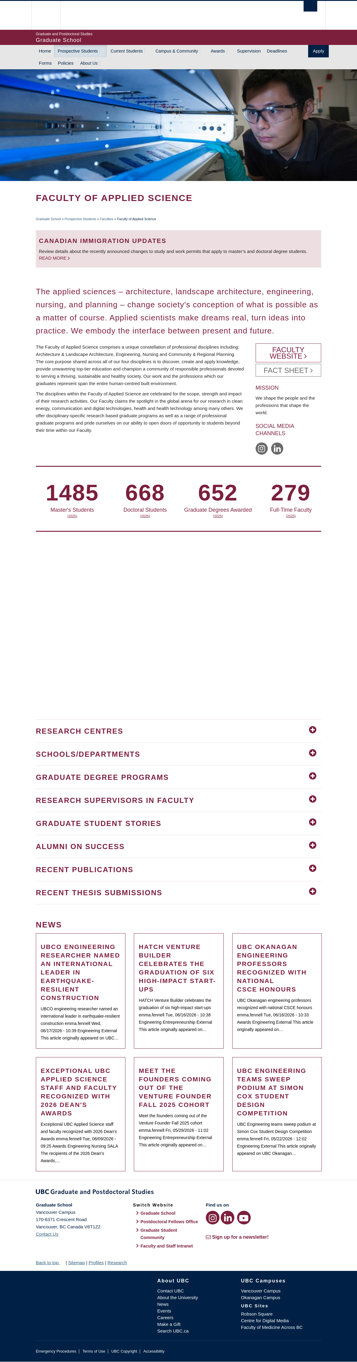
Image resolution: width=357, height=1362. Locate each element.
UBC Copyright (124, 1351)
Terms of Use (93, 1351)
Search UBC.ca (173, 1330)
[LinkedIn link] (227, 1217)
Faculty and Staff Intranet (167, 1246)
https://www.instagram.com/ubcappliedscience (262, 448)
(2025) (94, 516)
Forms (45, 63)
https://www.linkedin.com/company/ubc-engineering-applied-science (277, 448)
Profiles (96, 1262)
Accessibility (153, 1351)
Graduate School (48, 219)
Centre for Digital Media (265, 1320)
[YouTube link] (244, 1217)
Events (164, 1310)
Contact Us (47, 1234)
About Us (89, 63)
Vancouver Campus (261, 1290)
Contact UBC (170, 1290)
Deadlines (277, 50)
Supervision (249, 50)
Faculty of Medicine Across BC (272, 1327)
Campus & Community (176, 51)
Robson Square (257, 1313)
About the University (177, 1297)
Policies (66, 63)
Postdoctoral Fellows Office (169, 1221)
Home (45, 50)
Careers (165, 1317)
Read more (53, 258)
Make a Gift (169, 1324)
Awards (218, 51)
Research (117, 1262)
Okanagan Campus (260, 1297)
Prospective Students (78, 51)
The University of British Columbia (50, 15)
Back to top (50, 1262)
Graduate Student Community (159, 1234)
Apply (318, 50)
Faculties (106, 219)
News (163, 1304)
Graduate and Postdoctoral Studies (178, 1192)
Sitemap (76, 1262)
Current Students (126, 51)
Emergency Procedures (56, 1351)
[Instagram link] (212, 1217)
